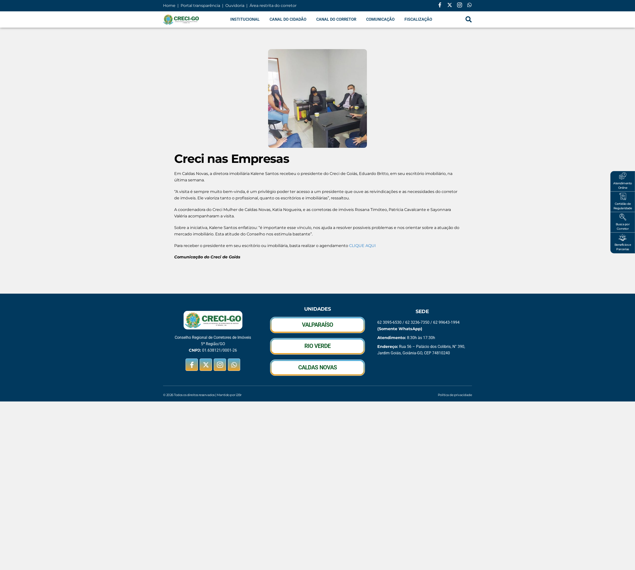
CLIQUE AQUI (362, 245)
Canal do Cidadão (288, 19)
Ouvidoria (234, 5)
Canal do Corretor (336, 19)
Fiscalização (418, 19)
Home (169, 5)
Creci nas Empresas (231, 159)
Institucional (245, 19)
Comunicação (380, 19)
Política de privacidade (455, 395)
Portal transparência (200, 5)
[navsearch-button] (469, 19)
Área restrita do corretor (273, 5)
